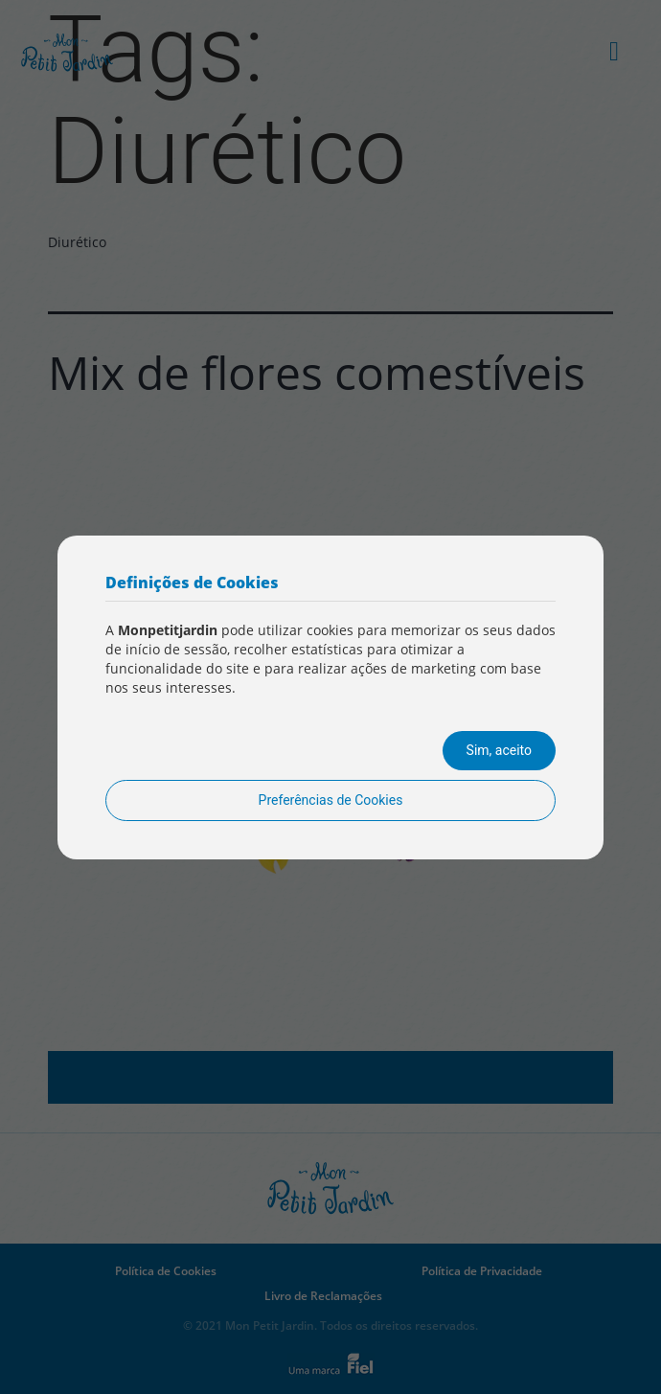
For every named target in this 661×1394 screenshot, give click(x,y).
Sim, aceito (499, 750)
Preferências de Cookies (331, 800)
